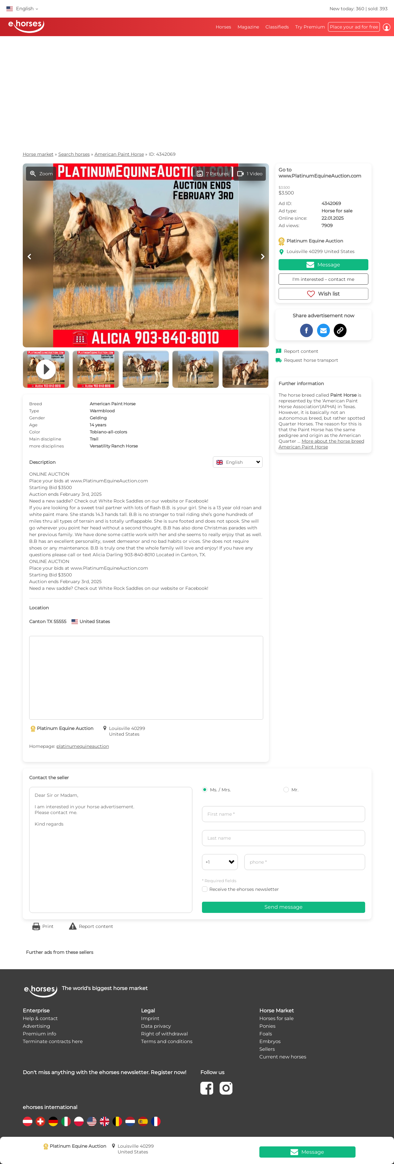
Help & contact (40, 1018)
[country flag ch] (40, 1121)
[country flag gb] (104, 1121)
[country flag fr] (156, 1121)
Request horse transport (311, 360)
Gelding (98, 417)
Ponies (267, 1026)
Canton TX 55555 (47, 621)
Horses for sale (276, 1018)
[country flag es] (143, 1121)
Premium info (39, 1034)
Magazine (248, 27)
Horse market (38, 154)
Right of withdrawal (164, 1034)
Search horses (74, 154)
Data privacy (156, 1026)
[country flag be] (117, 1121)
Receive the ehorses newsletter (240, 889)
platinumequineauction (82, 746)
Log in (386, 27)
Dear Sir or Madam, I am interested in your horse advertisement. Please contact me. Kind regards (110, 850)
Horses (223, 27)
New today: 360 (347, 9)
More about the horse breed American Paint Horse (321, 444)
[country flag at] (27, 1121)
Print (48, 926)
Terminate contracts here (53, 1041)
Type (34, 410)
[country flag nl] (130, 1121)
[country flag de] (53, 1121)
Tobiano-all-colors (108, 431)
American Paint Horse (119, 154)
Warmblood (102, 410)
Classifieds (277, 27)
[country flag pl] (79, 1121)
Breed (35, 403)
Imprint (150, 1018)
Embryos (270, 1041)
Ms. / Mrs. (216, 790)
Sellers (267, 1049)
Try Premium (310, 27)
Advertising (36, 1026)
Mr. (290, 790)
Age (33, 424)
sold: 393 (378, 9)
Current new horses (282, 1057)
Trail (94, 438)
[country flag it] (66, 1121)
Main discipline (45, 438)
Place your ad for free (354, 27)
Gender (37, 417)
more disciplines (46, 445)
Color (34, 431)
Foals (265, 1034)
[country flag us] (91, 1121)
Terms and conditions (166, 1041)
